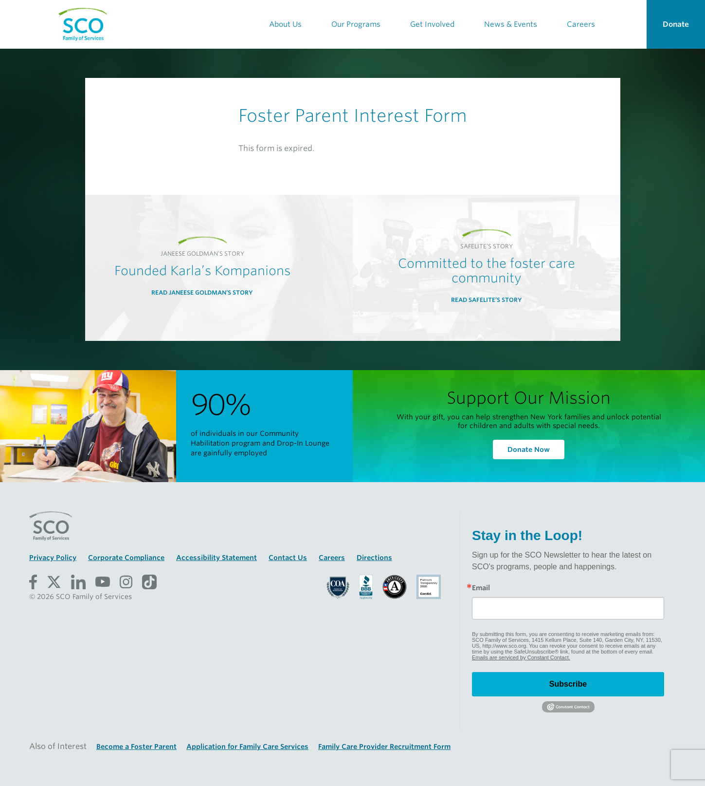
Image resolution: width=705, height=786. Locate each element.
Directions (374, 557)
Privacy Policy (52, 557)
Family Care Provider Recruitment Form (384, 746)
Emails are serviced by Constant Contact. (521, 657)
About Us (285, 24)
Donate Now (528, 449)
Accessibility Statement (216, 557)
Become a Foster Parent (136, 746)
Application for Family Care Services (247, 746)
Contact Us (288, 557)
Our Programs (355, 24)
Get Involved (432, 24)
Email (481, 587)
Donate (676, 24)
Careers (581, 24)
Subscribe (568, 684)
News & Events (510, 24)
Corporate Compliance (126, 557)
